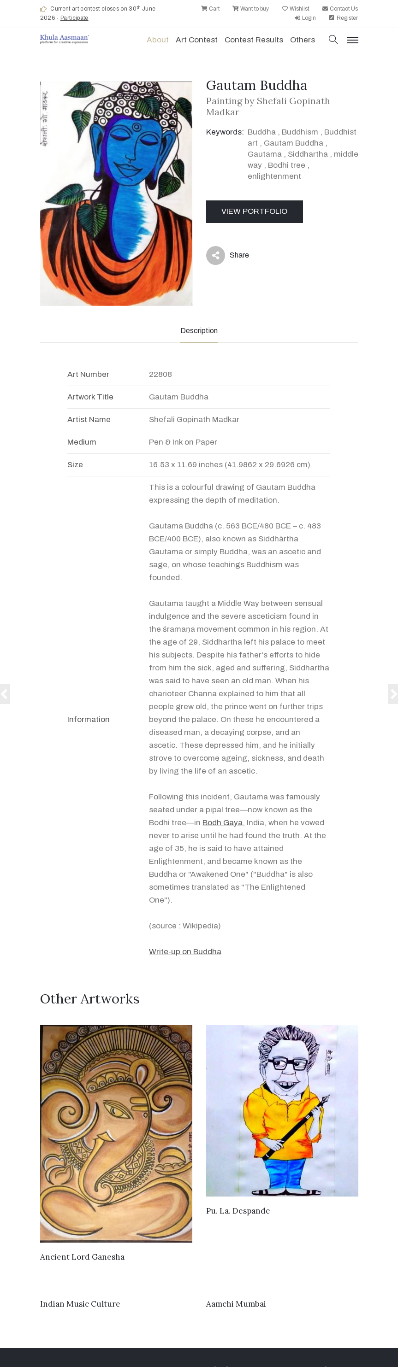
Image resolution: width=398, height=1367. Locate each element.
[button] (333, 40)
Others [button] (302, 39)
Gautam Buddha (293, 143)
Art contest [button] (197, 39)
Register (343, 18)
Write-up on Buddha (185, 951)
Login (305, 18)
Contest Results (254, 39)
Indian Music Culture (80, 1304)
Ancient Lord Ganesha (82, 1257)
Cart (210, 9)
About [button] (158, 39)
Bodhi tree (286, 165)
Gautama (265, 154)
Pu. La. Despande (238, 1211)
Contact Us (339, 9)
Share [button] (227, 255)
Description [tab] (199, 330)
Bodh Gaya (222, 822)
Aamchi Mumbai (236, 1304)
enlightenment (274, 176)
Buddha (262, 132)
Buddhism (300, 132)
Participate (74, 18)
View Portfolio (254, 211)
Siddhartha (308, 154)
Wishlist (295, 9)
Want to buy (250, 9)
